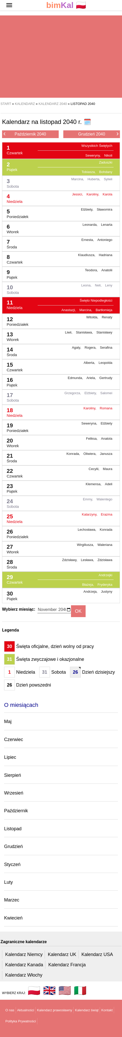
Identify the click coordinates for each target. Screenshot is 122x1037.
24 (11, 502)
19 (15, 426)
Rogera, (91, 347)
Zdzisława (104, 560)
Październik (16, 810)
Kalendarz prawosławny (54, 1010)
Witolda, (92, 317)
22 (13, 472)
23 (10, 487)
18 (13, 411)
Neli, (99, 285)
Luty (8, 882)
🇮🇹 (80, 990)
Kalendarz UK (62, 954)
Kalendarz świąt (86, 1010)
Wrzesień (13, 793)
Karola (108, 194)
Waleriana (104, 545)
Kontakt (107, 1010)
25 (13, 517)
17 (11, 396)
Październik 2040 (24, 133)
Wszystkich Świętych (97, 146)
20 (11, 441)
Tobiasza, (89, 172)
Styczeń (12, 864)
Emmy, (88, 499)
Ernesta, (88, 240)
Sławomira (105, 209)
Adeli (108, 484)
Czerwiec (13, 739)
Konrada (106, 529)
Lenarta (106, 225)
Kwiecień (13, 918)
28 (10, 563)
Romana (106, 408)
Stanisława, (85, 332)
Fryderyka (104, 585)
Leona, (86, 285)
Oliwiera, (90, 454)
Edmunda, (76, 378)
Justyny (106, 591)
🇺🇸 (64, 990)
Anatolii (107, 270)
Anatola (106, 438)
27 (11, 548)
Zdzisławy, (70, 560)
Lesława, (88, 560)
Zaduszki (105, 162)
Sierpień (12, 775)
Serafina (106, 347)
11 (13, 303)
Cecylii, (94, 469)
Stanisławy (104, 332)
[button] (9, 5)
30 (10, 594)
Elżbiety (107, 423)
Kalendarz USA (97, 954)
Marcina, (78, 179)
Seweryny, (93, 155)
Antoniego (105, 240)
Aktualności (25, 1010)
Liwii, (69, 332)
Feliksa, (92, 438)
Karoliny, (93, 194)
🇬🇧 (49, 990)
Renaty (107, 317)
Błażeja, (88, 585)
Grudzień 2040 (98, 133)
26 (15, 532)
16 (10, 381)
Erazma (106, 514)
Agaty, (77, 347)
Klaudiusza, (87, 255)
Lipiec (10, 757)
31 (9, 659)
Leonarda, (90, 225)
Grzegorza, (73, 393)
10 (11, 288)
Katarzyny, (90, 514)
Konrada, (73, 454)
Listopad (13, 828)
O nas (9, 1010)
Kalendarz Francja (67, 964)
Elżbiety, (87, 209)
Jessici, (78, 194)
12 (15, 320)
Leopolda (106, 363)
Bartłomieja (104, 310)
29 (13, 578)
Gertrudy (106, 378)
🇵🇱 (66, 5)
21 (10, 457)
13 (11, 335)
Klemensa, (94, 484)
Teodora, (92, 270)
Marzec (11, 900)
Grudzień (13, 846)
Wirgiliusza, (86, 545)
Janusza (106, 454)
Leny (108, 285)
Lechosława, (87, 529)
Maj (8, 721)
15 (13, 366)
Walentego (105, 499)
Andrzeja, (91, 591)
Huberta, (94, 179)
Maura (107, 469)
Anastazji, (69, 310)
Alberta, (90, 363)
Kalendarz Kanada (24, 964)
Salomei (106, 393)
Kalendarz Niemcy (24, 954)
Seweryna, (90, 423)
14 (10, 350)
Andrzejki (105, 575)
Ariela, (91, 378)
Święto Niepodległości (96, 300)
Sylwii (108, 179)
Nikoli (108, 155)
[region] (61, 56)
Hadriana (105, 255)
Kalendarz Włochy (23, 975)
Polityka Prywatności (20, 1021)
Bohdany (105, 172)
